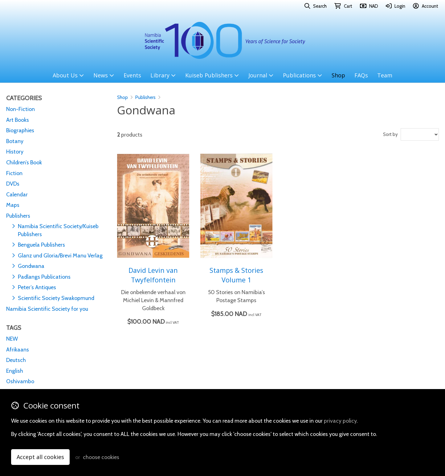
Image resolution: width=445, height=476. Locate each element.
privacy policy (340, 420)
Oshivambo (20, 381)
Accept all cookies (40, 457)
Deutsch (16, 360)
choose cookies (101, 457)
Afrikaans (17, 349)
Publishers (145, 97)
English (14, 370)
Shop (122, 97)
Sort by (390, 134)
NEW (12, 338)
